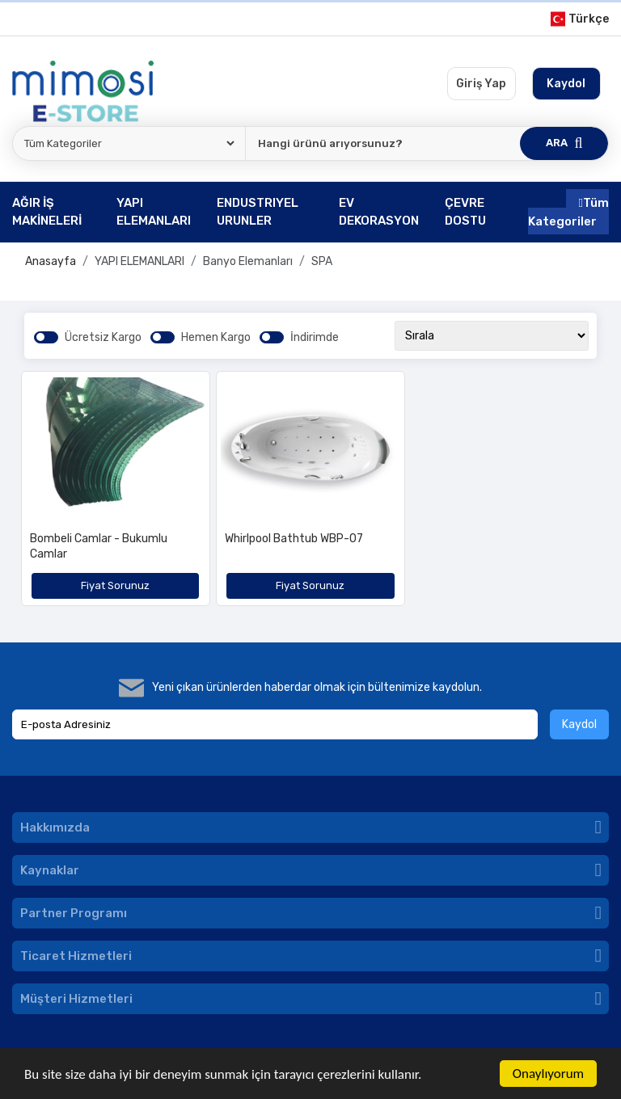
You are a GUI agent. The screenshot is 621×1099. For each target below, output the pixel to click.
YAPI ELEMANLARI (139, 261)
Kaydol (579, 724)
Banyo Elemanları (248, 261)
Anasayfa (50, 261)
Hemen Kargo (216, 337)
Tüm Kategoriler (568, 212)
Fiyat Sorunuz (115, 585)
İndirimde (314, 337)
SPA (321, 261)
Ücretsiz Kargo (103, 337)
